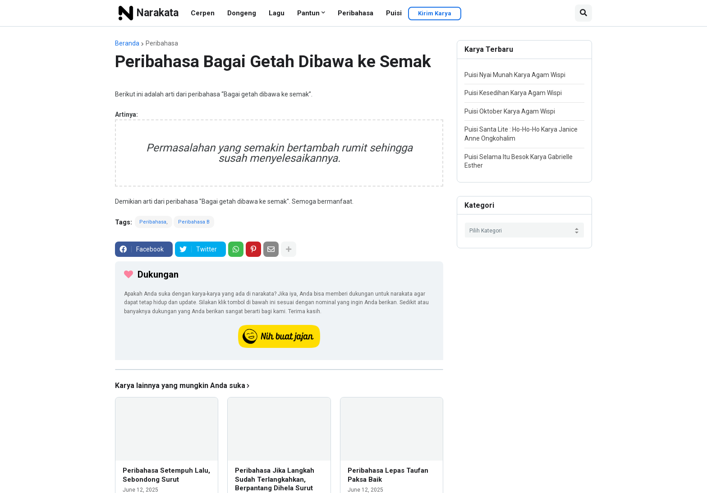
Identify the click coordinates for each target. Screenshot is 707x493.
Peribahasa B (194, 222)
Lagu (277, 13)
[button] (583, 13)
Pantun (308, 13)
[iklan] (279, 369)
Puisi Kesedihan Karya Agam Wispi (513, 92)
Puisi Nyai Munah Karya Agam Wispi (514, 74)
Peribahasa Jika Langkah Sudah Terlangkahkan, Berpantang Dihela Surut (274, 479)
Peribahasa (355, 13)
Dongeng (241, 13)
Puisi (394, 13)
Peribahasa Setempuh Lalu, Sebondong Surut (166, 475)
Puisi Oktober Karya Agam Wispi (509, 111)
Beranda (127, 43)
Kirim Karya (434, 13)
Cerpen (203, 13)
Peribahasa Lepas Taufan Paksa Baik (388, 475)
